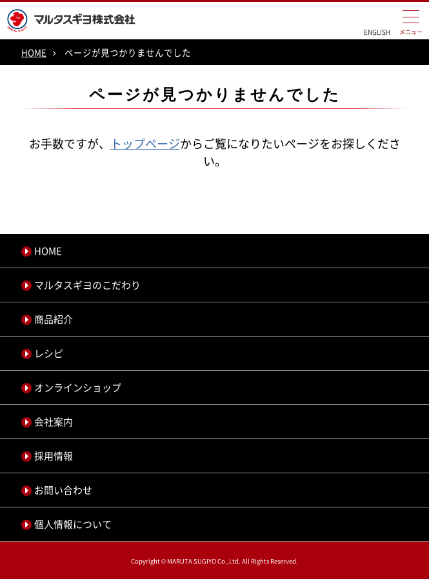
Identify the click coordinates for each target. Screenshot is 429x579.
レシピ (48, 353)
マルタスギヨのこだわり (87, 285)
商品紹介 (53, 319)
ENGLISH (377, 32)
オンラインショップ (77, 387)
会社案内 (53, 422)
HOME (33, 52)
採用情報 (53, 456)
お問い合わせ (63, 490)
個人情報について (73, 524)
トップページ (145, 143)
